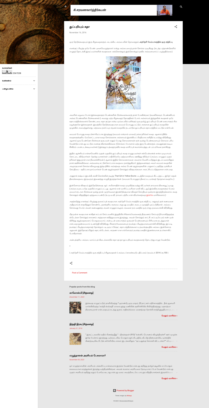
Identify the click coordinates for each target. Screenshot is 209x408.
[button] (175, 27)
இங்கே (149, 195)
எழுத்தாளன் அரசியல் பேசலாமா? (87, 355)
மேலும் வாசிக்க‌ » (169, 316)
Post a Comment (79, 273)
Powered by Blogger (123, 390)
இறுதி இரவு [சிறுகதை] (81, 324)
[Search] (181, 7)
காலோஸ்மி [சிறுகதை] (81, 292)
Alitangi (129, 396)
